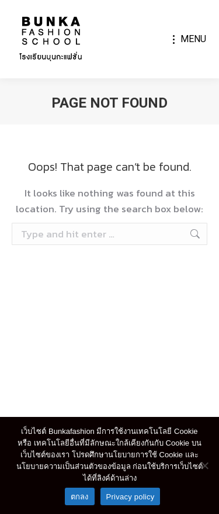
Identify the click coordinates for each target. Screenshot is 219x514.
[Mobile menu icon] (189, 39)
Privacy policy (130, 496)
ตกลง (80, 496)
